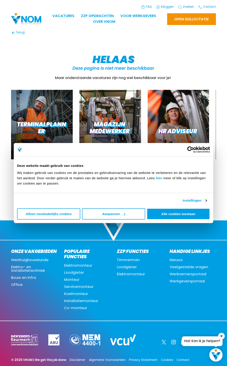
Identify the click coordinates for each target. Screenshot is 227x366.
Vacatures (63, 16)
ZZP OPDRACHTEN (97, 16)
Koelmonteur (76, 294)
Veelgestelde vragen (189, 267)
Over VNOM (104, 22)
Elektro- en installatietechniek (28, 269)
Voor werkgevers (138, 16)
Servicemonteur (79, 287)
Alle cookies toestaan (178, 214)
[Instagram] (173, 342)
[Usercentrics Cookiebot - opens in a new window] (190, 149)
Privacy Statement (143, 360)
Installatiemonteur (81, 301)
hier (159, 178)
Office (17, 285)
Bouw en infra (23, 278)
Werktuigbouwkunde (30, 260)
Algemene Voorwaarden (107, 360)
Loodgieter (74, 273)
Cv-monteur (75, 308)
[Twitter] (163, 342)
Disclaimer (77, 360)
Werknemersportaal (188, 274)
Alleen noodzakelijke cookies (49, 214)
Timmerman (128, 260)
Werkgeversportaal (187, 281)
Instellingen (192, 200)
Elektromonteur (78, 266)
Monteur (71, 280)
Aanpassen (113, 214)
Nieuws (176, 260)
